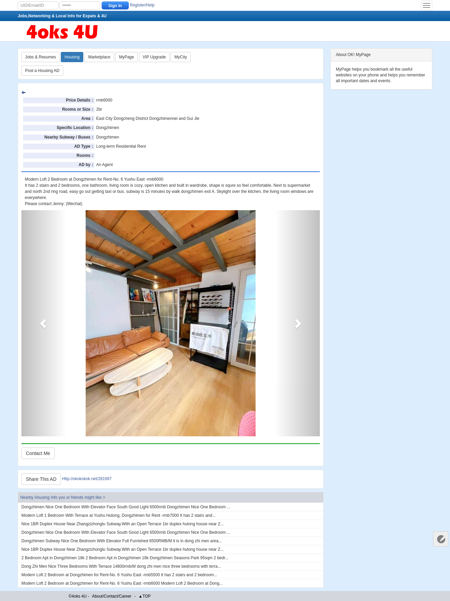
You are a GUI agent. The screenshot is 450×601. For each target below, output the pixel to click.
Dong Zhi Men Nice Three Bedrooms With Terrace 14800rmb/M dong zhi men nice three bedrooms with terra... (121, 566)
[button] (43, 323)
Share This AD (41, 479)
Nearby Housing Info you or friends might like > (62, 497)
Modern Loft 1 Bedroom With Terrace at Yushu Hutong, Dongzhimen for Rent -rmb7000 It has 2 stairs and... (118, 515)
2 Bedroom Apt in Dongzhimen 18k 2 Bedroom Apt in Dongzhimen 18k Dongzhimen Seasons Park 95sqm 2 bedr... (124, 558)
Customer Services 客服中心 (440, 539)
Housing (72, 57)
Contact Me (38, 453)
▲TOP (144, 596)
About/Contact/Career (112, 596)
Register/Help (142, 5)
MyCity (180, 57)
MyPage (126, 57)
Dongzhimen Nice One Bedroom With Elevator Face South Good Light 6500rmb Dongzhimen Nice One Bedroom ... (125, 507)
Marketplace (99, 57)
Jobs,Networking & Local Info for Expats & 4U (62, 16)
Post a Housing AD (42, 70)
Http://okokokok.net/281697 (86, 478)
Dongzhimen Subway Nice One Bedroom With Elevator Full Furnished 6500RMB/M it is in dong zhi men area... (121, 541)
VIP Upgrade (154, 57)
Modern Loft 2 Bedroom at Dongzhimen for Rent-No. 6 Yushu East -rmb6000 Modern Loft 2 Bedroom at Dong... (122, 583)
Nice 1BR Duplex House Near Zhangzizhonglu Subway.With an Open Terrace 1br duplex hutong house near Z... (122, 524)
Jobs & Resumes (40, 57)
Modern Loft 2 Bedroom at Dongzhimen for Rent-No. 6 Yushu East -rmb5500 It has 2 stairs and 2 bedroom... (119, 574)
